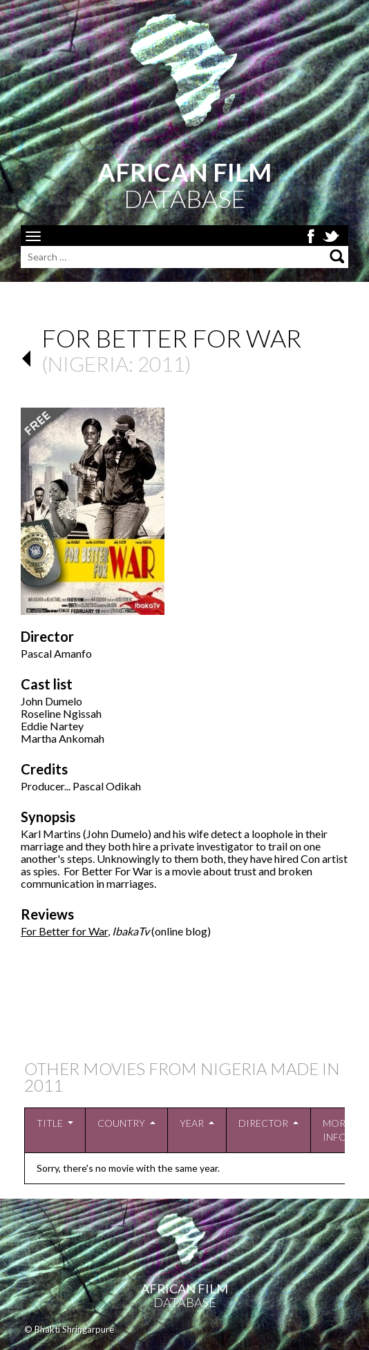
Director (263, 1123)
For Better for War (64, 931)
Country (121, 1123)
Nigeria (88, 363)
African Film (184, 1288)
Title (50, 1123)
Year (192, 1123)
